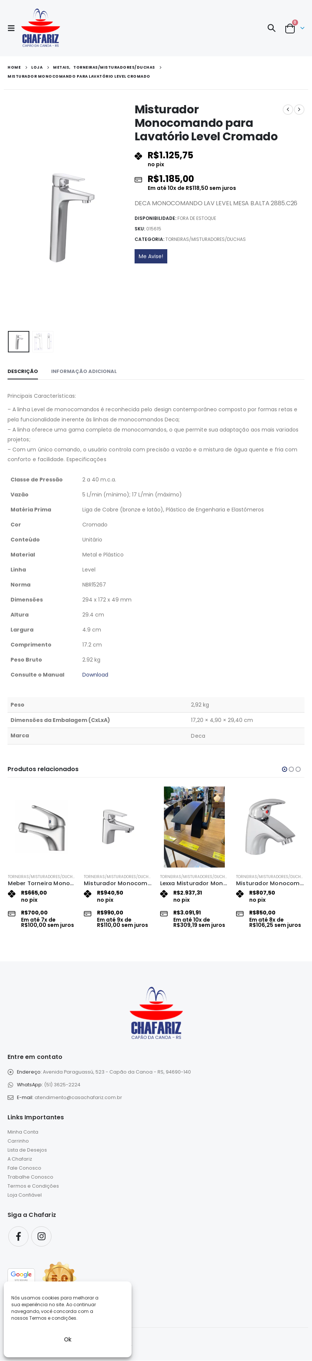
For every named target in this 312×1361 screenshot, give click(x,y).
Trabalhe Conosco (30, 1178)
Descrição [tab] (23, 371)
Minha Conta (23, 1132)
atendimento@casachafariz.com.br (78, 1098)
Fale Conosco (24, 1168)
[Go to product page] (42, 827)
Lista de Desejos (27, 1150)
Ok (67, 1339)
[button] (14, 28)
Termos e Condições (33, 1187)
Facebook (18, 1237)
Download (95, 674)
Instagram (41, 1237)
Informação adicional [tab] (84, 371)
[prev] (288, 109)
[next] (299, 109)
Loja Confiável (25, 1196)
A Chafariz (20, 1159)
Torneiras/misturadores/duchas (205, 239)
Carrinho (18, 1141)
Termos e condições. (53, 1318)
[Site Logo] (40, 28)
